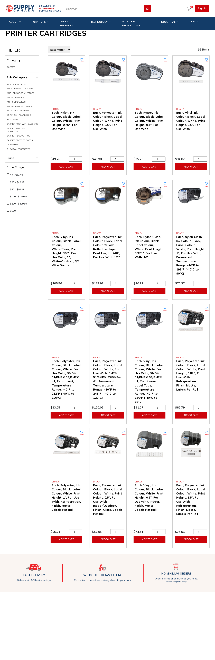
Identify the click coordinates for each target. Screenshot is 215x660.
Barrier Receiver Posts (20, 140)
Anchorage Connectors (20, 93)
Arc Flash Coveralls (19, 115)
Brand (10, 158)
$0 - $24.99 (16, 175)
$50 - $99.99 (17, 189)
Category (14, 60)
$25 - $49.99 (17, 182)
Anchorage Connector (20, 88)
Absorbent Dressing (18, 84)
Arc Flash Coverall (18, 110)
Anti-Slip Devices (16, 102)
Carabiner (12, 144)
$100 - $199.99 (18, 196)
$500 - (13, 210)
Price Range (15, 167)
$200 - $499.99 (18, 203)
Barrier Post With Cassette (22, 124)
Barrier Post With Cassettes (17, 130)
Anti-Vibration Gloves (19, 106)
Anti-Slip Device (15, 97)
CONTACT (196, 21)
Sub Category (17, 77)
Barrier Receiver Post (19, 135)
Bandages (12, 119)
